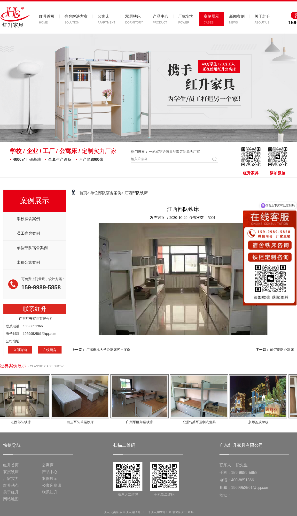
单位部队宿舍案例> (107, 193)
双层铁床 (11, 472)
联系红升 (49, 492)
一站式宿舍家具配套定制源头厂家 (174, 152)
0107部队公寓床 (282, 350)
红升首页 (11, 465)
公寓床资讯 (51, 485)
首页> (84, 193)
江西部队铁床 (136, 193)
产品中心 (49, 472)
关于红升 (11, 492)
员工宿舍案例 (28, 233)
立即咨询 (20, 350)
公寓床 (48, 465)
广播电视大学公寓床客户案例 (108, 350)
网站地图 (11, 499)
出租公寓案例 (28, 262)
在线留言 (49, 350)
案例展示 (49, 479)
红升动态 (11, 485)
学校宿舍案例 (28, 219)
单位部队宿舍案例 (32, 248)
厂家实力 (11, 479)
